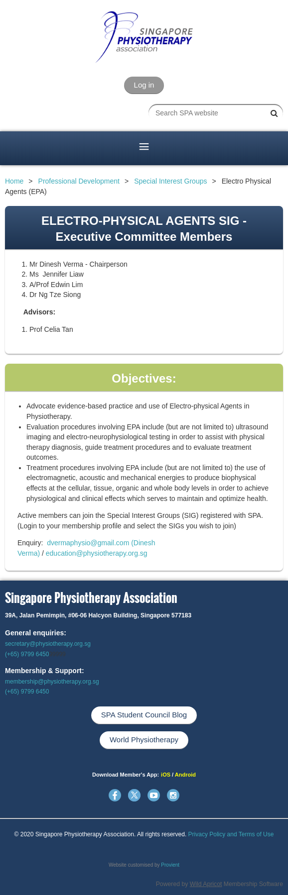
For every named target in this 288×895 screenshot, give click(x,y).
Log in (144, 85)
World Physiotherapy (144, 739)
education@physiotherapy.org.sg (96, 553)
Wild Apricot (206, 884)
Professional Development (79, 181)
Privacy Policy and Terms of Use (231, 834)
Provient (170, 865)
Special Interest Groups (170, 181)
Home (14, 181)
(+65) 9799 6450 (27, 654)
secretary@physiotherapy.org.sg (48, 643)
